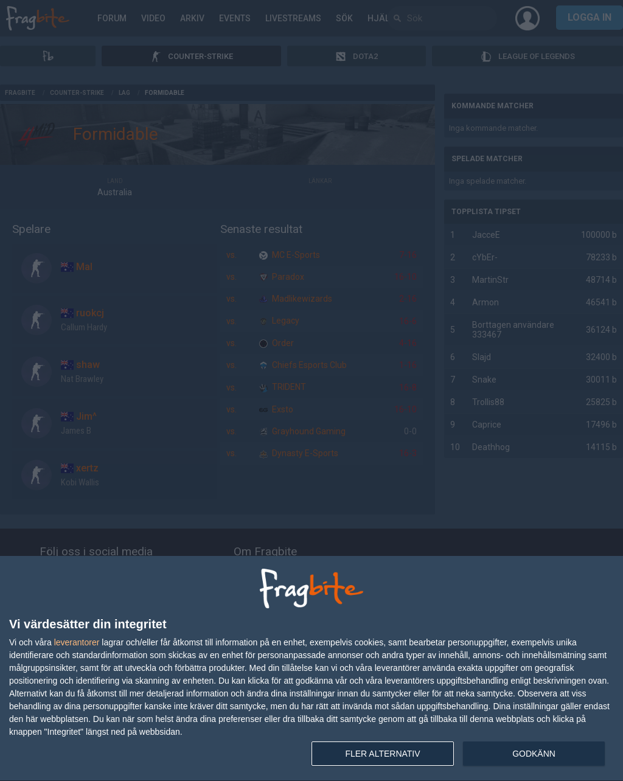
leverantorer (77, 642)
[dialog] (311, 669)
